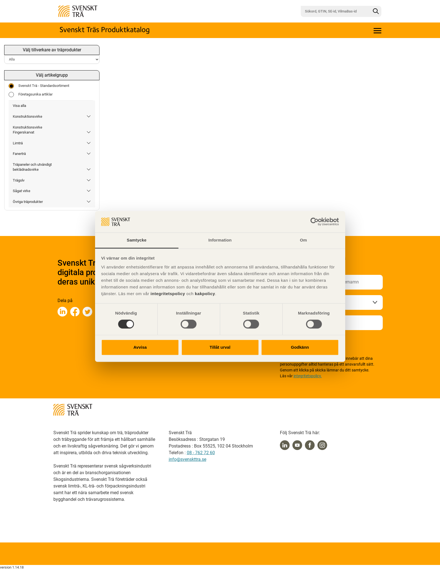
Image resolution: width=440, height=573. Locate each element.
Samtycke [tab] (136, 240)
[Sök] (375, 11)
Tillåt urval (220, 347)
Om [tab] (303, 240)
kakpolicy (205, 293)
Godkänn (300, 347)
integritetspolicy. (308, 376)
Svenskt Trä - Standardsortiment (39, 86)
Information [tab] (220, 240)
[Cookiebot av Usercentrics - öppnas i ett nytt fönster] (314, 222)
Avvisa (140, 347)
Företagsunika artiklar (31, 94)
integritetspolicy (167, 293)
